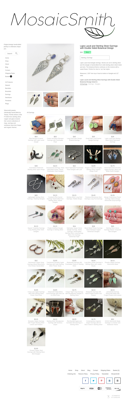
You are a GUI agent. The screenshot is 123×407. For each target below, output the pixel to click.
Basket (7, 76)
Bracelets (8, 91)
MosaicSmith (115, 374)
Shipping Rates (10, 73)
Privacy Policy (94, 374)
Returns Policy (83, 374)
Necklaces (8, 97)
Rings (7, 103)
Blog (6, 67)
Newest (7, 85)
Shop (6, 61)
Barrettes (8, 88)
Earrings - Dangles (94, 84)
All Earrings (83, 84)
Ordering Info (71, 374)
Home (7, 58)
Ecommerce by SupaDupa (115, 396)
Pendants (8, 100)
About (7, 64)
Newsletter (105, 374)
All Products (9, 82)
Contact (7, 70)
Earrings (8, 94)
